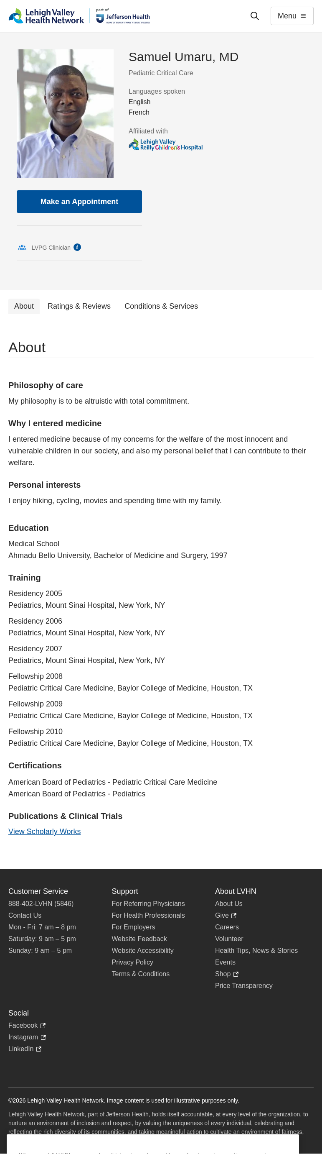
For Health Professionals (148, 915)
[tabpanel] (161, 592)
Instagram (27, 1037)
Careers (227, 927)
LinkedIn (24, 1049)
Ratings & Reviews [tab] (79, 306)
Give (225, 916)
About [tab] (24, 306)
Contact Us (24, 915)
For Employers (133, 927)
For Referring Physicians (148, 903)
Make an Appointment (79, 201)
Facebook (27, 1026)
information (77, 247)
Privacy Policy (133, 962)
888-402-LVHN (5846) (41, 903)
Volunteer (229, 938)
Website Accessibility (143, 950)
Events (225, 962)
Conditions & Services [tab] (161, 306)
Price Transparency (244, 985)
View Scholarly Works (44, 831)
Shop (226, 974)
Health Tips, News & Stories (256, 950)
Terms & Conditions (141, 973)
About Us (229, 903)
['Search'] (255, 16)
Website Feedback (139, 938)
